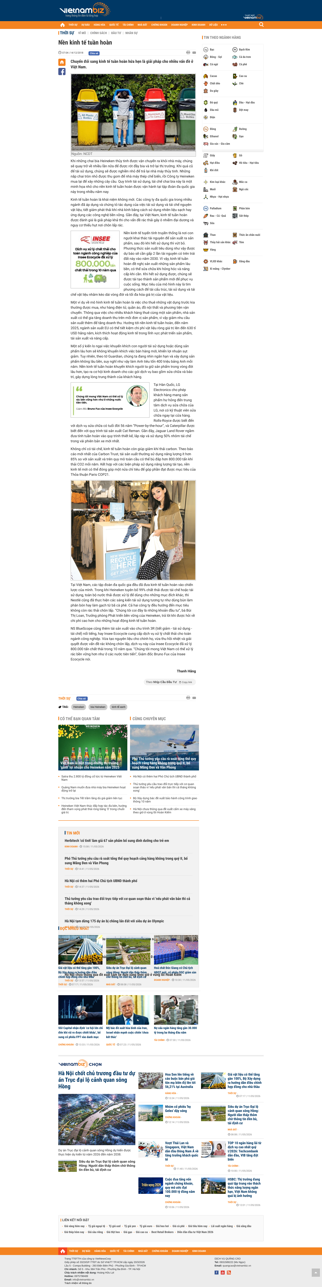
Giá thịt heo (113, 1232)
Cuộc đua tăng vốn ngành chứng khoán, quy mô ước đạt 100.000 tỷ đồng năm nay (180, 1187)
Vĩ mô (82, 33)
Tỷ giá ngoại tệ (96, 1226)
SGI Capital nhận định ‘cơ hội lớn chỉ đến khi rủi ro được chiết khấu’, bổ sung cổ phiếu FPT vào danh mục (80, 1032)
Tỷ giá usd (115, 1226)
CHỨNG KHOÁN (159, 24)
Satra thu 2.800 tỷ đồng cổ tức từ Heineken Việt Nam (91, 778)
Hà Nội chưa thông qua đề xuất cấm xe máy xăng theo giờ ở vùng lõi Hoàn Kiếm (164, 811)
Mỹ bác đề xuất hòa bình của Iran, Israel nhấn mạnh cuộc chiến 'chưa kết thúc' (127, 1032)
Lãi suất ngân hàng (222, 1226)
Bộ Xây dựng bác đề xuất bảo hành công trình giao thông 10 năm (165, 800)
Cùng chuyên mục (149, 718)
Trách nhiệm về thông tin (78, 1283)
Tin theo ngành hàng (222, 37)
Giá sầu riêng (95, 1232)
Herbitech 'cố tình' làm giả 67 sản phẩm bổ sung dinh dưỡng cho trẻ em (117, 841)
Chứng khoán (66, 1044)
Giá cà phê (178, 1226)
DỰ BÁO (86, 24)
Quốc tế (110, 1044)
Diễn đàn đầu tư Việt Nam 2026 (195, 1232)
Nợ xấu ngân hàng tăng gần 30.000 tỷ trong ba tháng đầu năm (175, 1030)
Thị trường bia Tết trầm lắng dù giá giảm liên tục (91, 798)
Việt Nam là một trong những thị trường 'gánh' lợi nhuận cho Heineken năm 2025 (90, 765)
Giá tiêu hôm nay (197, 1226)
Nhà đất (69, 927)
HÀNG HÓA (99, 24)
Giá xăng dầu (243, 1226)
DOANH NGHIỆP (179, 24)
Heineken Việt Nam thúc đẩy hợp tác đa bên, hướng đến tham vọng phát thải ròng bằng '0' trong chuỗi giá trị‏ (94, 809)
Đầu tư (116, 33)
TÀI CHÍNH (128, 24)
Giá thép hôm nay (74, 1232)
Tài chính (159, 1040)
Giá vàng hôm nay (74, 1226)
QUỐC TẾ (113, 24)
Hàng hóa (170, 1093)
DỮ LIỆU (213, 24)
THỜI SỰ (73, 24)
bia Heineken (98, 707)
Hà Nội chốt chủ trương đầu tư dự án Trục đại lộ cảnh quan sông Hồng (96, 1080)
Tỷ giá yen (130, 1226)
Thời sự (67, 32)
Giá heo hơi (162, 1226)
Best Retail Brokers (163, 1232)
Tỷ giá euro (145, 1226)
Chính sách (98, 33)
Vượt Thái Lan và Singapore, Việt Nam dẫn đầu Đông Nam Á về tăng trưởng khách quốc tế (181, 1151)
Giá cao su (142, 1232)
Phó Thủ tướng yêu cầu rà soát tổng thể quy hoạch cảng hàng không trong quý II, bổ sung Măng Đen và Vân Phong (164, 763)
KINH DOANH (198, 24)
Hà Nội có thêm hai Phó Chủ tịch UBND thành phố (164, 776)
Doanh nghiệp (162, 980)
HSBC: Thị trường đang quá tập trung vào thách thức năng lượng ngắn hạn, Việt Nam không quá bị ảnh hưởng (244, 1187)
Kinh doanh (71, 846)
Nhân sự (131, 33)
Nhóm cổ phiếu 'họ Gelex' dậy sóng (178, 1109)
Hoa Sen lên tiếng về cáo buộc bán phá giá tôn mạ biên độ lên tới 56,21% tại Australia (180, 1081)
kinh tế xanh (118, 707)
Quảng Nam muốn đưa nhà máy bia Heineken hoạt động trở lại (93, 789)
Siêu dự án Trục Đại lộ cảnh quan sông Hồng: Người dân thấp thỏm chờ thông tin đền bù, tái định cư (126, 972)
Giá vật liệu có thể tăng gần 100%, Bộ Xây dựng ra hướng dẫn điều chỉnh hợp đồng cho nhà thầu (79, 972)
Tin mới (73, 833)
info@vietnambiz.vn (83, 1279)
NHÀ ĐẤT (142, 24)
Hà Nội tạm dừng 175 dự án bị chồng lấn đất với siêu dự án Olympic (114, 921)
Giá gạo (127, 1232)
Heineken (78, 707)
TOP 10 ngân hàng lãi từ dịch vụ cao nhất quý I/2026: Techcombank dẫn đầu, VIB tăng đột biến (244, 1151)
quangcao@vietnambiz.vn (237, 1265)
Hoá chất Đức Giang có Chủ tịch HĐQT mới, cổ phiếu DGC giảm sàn (175, 970)
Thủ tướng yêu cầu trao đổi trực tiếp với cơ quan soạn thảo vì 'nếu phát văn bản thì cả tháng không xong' (164, 787)
